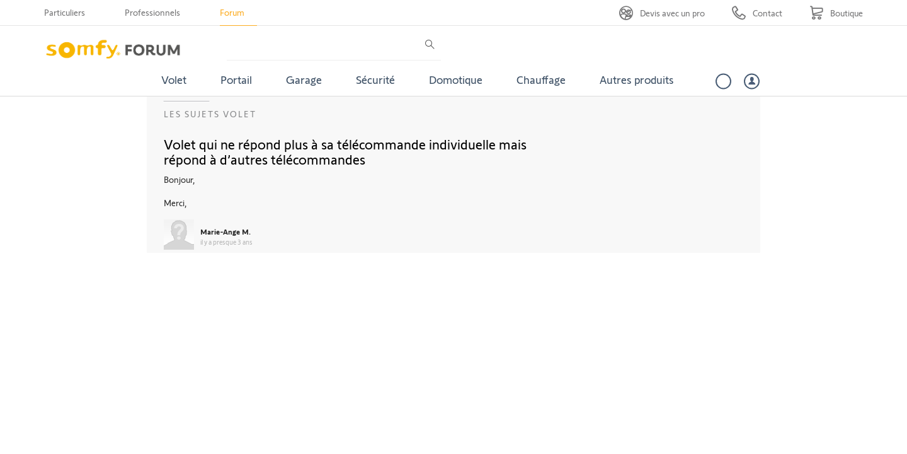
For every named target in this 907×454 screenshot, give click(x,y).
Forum (232, 12)
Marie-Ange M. (225, 231)
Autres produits (637, 79)
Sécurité (375, 79)
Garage (304, 79)
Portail (236, 79)
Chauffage (541, 79)
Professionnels (152, 12)
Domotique (455, 79)
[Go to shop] (836, 13)
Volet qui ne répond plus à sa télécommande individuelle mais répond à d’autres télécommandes (345, 151)
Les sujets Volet (210, 113)
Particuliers (64, 12)
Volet (173, 79)
